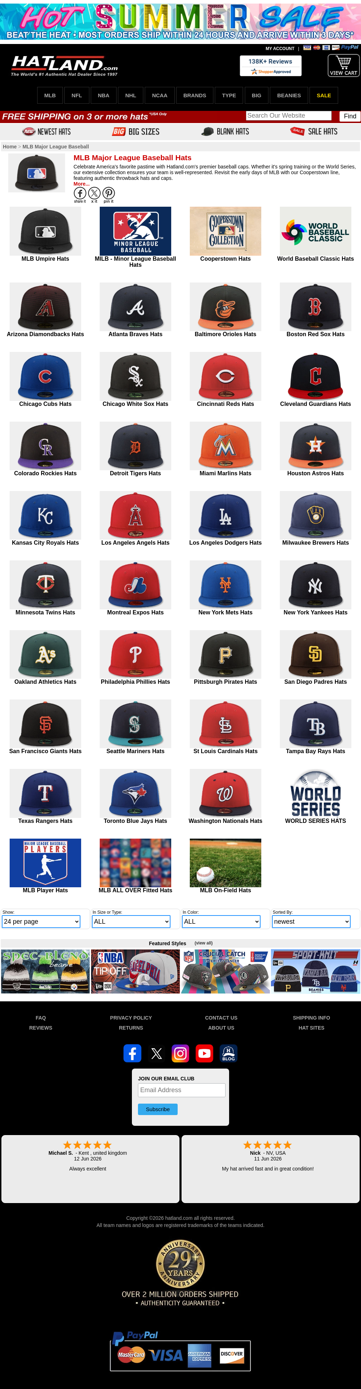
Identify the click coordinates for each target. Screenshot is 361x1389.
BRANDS (194, 95)
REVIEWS (41, 1028)
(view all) (203, 943)
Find (350, 116)
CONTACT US (221, 1018)
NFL (76, 95)
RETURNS (131, 1028)
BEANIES (289, 95)
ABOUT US (221, 1028)
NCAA (159, 95)
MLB (50, 95)
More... (82, 184)
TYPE (229, 95)
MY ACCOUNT (280, 48)
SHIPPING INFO (311, 1018)
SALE (324, 95)
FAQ (41, 1018)
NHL (130, 95)
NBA (104, 95)
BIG (257, 95)
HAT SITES (311, 1028)
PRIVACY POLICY (131, 1018)
